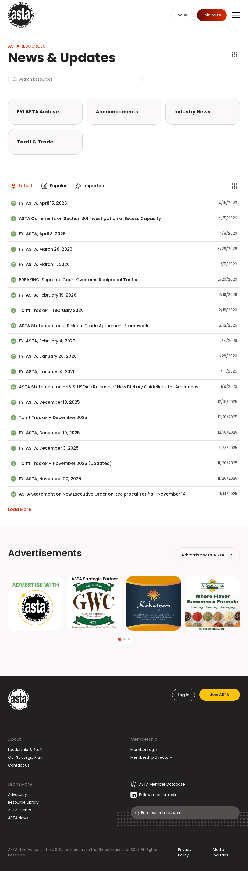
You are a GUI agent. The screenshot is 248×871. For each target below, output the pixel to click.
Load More (19, 509)
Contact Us (18, 765)
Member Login (143, 749)
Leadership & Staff (25, 749)
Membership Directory (151, 757)
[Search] (78, 79)
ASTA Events (19, 810)
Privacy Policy (185, 852)
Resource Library (23, 802)
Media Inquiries (220, 852)
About (14, 739)
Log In (183, 694)
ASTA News (18, 818)
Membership (143, 739)
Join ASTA (219, 694)
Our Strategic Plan (25, 757)
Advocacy (17, 794)
